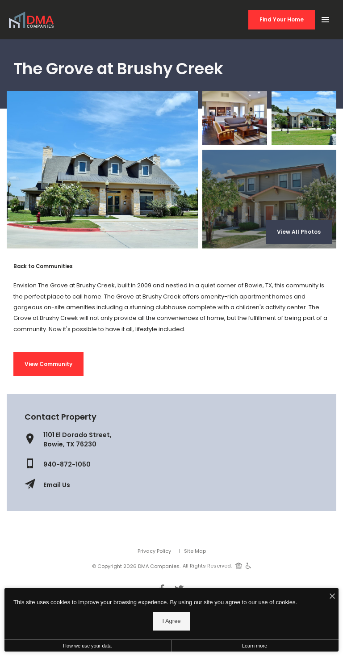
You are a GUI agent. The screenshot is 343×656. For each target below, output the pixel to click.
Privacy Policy (154, 551)
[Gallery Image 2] (304, 118)
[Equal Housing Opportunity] (238, 565)
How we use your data (87, 645)
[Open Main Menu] (325, 18)
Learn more (254, 645)
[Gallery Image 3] (269, 199)
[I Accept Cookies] (332, 597)
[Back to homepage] (31, 20)
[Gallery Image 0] (102, 169)
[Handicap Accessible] (248, 565)
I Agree (171, 621)
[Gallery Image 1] (234, 118)
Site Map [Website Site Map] (195, 551)
